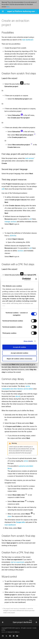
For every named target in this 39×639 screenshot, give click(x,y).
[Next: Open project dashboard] (25, 622)
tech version (29, 158)
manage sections (11, 222)
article (26, 461)
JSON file (12, 236)
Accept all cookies (19, 347)
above (17, 396)
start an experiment (17, 562)
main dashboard (27, 40)
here (7, 7)
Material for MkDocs (13, 632)
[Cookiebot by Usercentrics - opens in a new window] (23, 279)
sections (20, 251)
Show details (28, 341)
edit (3, 189)
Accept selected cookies (19, 353)
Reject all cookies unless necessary (19, 359)
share (9, 516)
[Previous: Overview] (2, 622)
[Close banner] (36, 279)
